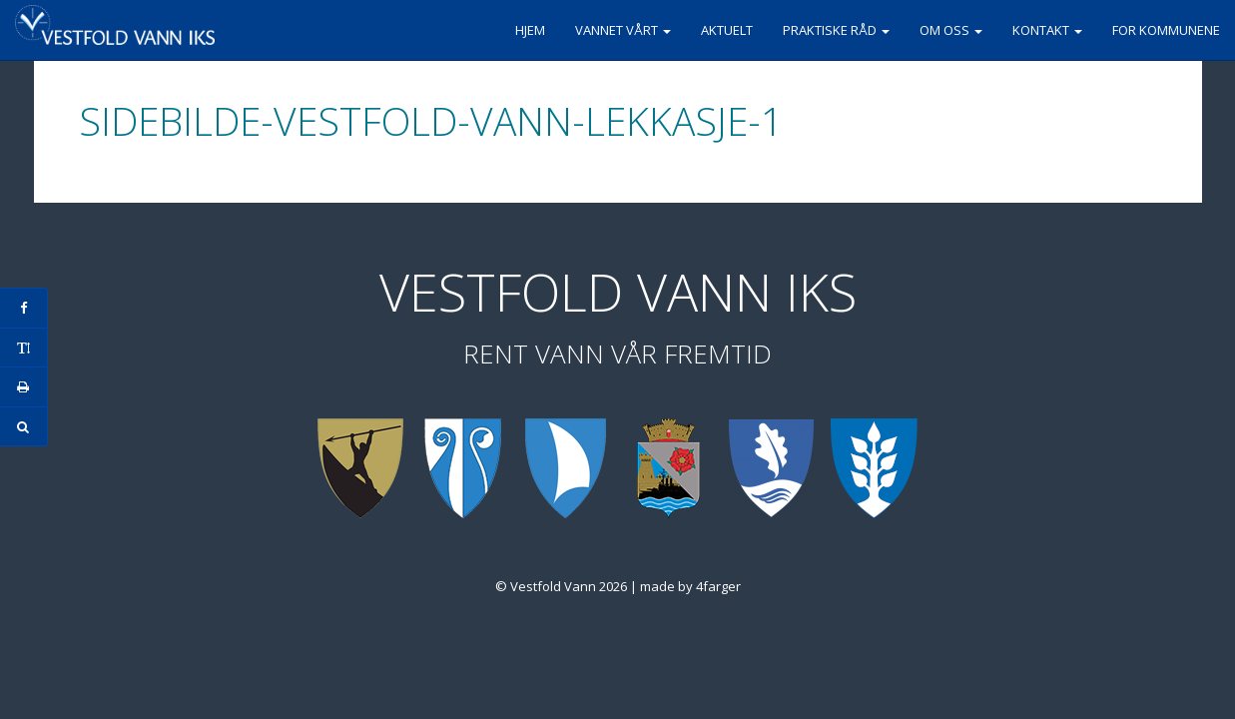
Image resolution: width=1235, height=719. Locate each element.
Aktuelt (727, 30)
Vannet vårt (623, 30)
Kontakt (1047, 30)
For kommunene (1166, 30)
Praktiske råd (836, 30)
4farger (718, 586)
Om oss (951, 30)
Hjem (530, 30)
